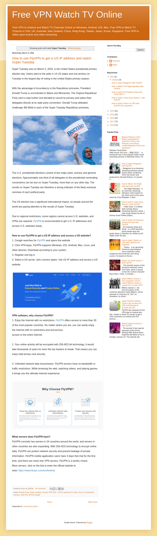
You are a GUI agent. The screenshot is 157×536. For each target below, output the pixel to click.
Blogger (89, 523)
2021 (112, 77)
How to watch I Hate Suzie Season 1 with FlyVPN (132, 203)
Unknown (116, 61)
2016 (112, 125)
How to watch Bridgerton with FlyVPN (127, 83)
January (115, 80)
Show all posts (74, 48)
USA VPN (24, 495)
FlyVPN (37, 221)
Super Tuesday (35, 492)
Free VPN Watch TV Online (67, 14)
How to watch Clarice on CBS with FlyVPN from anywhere (125, 104)
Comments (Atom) (30, 506)
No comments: (40, 488)
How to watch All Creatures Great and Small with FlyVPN (133, 222)
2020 (112, 111)
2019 (112, 115)
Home (49, 502)
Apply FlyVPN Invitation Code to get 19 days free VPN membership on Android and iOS (132, 304)
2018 (112, 118)
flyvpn (114, 65)
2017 (112, 121)
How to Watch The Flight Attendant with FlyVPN (132, 185)
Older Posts (92, 502)
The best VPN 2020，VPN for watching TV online (60, 492)
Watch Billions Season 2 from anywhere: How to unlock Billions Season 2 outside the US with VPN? (132, 282)
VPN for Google (34, 495)
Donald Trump (24, 492)
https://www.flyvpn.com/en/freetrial (36, 470)
